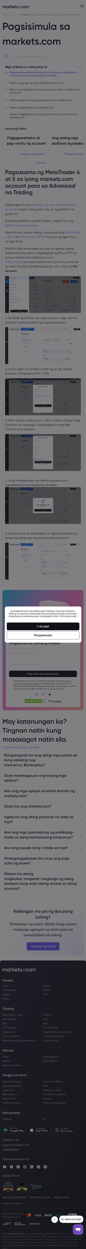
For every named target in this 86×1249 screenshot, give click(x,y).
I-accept (43, 626)
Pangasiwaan (43, 635)
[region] (43, 624)
